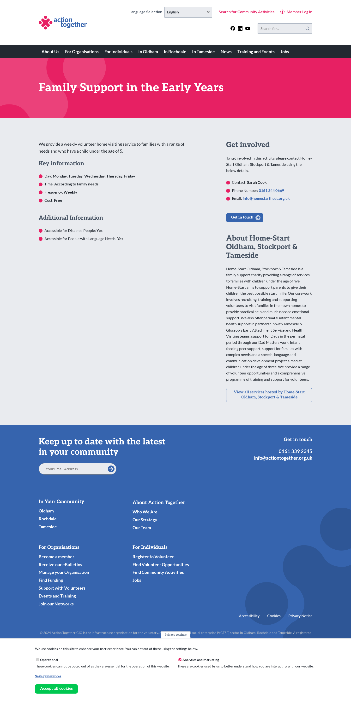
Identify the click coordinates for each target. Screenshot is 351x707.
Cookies (274, 615)
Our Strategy (145, 519)
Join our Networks (56, 603)
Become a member (56, 556)
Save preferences (48, 676)
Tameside (48, 526)
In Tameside (203, 51)
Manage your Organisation (64, 572)
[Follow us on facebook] (232, 28)
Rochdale (48, 518)
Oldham (46, 510)
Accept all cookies (56, 688)
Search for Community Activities (246, 11)
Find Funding (51, 580)
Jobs (284, 51)
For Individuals (118, 51)
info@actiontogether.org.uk (283, 458)
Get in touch (242, 217)
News (226, 51)
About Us (50, 51)
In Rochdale (175, 51)
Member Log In (299, 11)
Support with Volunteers (62, 588)
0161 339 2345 (295, 451)
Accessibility (249, 615)
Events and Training (57, 595)
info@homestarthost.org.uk (266, 198)
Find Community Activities (158, 572)
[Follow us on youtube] (247, 28)
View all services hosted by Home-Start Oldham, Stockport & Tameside (269, 395)
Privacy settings (176, 635)
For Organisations (82, 51)
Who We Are (145, 511)
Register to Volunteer (153, 556)
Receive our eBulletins (60, 564)
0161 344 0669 (271, 190)
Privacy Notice (300, 615)
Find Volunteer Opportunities (161, 564)
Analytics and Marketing (200, 660)
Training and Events (256, 51)
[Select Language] (188, 12)
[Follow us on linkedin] (240, 28)
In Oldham (148, 51)
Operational (49, 660)
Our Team (142, 527)
